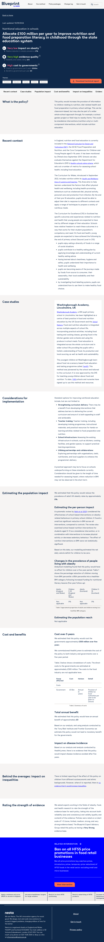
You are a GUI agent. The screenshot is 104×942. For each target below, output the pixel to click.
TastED (86, 366)
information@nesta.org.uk (16, 937)
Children (34, 82)
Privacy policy (76, 930)
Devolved (43, 82)
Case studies (25, 91)
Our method (40, 4)
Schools (26, 82)
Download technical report (87, 81)
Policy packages (55, 4)
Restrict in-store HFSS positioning (56, 899)
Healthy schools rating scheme (83, 163)
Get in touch (81, 4)
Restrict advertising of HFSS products (82, 899)
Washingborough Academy (68, 312)
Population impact (43, 91)
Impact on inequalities (82, 91)
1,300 (74, 379)
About (30, 4)
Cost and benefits (62, 91)
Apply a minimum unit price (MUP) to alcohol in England (10, 899)
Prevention (7, 82)
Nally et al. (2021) (81, 515)
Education (17, 82)
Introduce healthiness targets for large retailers (35, 899)
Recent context (10, 91)
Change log (68, 4)
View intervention (64, 888)
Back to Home (7, 15)
